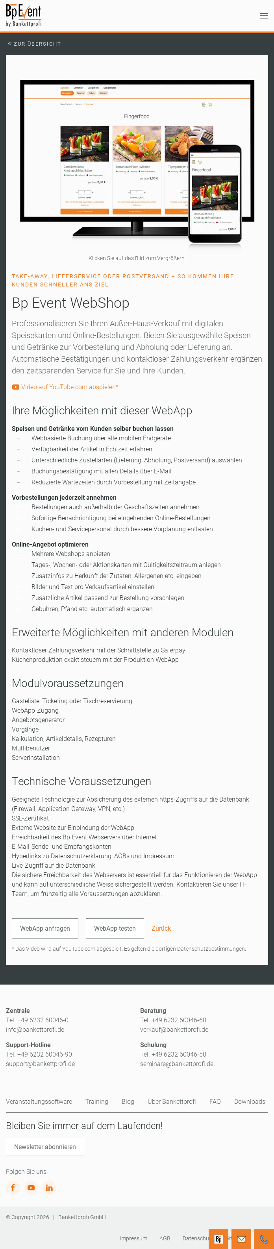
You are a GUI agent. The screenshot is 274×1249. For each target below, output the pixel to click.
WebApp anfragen (45, 928)
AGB (164, 1238)
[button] (264, 15)
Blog (128, 1101)
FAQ (215, 1101)
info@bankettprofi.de (35, 1029)
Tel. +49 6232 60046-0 (37, 1020)
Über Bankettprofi (172, 1101)
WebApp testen (115, 928)
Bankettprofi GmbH (82, 1217)
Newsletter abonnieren (45, 1147)
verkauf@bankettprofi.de (174, 1029)
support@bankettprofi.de (40, 1064)
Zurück (161, 928)
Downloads (249, 1101)
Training (96, 1101)
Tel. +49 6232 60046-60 (173, 1020)
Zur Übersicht (33, 44)
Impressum (133, 1238)
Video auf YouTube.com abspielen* (65, 387)
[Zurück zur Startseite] (23, 15)
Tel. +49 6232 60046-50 (173, 1054)
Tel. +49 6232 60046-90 (39, 1054)
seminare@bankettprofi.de (176, 1064)
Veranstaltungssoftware (39, 1101)
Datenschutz (198, 1238)
